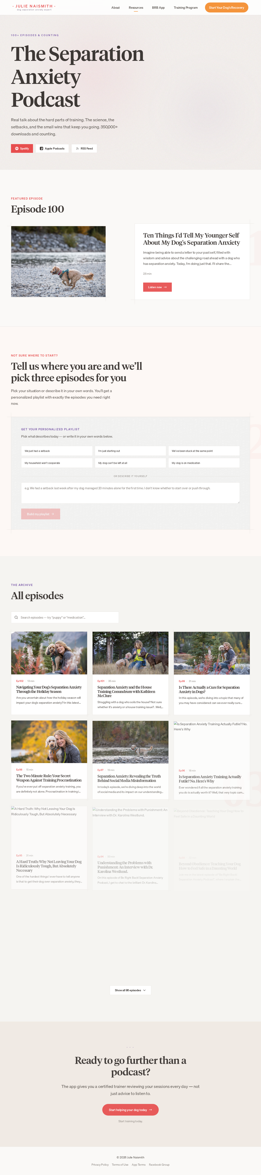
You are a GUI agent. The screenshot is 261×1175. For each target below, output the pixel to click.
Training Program (186, 7)
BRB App (158, 7)
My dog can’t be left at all (112, 469)
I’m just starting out (109, 457)
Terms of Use (120, 1165)
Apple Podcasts (52, 148)
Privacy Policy (100, 1165)
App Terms (138, 1165)
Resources (136, 7)
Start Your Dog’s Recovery (226, 7)
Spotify (22, 148)
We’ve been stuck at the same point (192, 457)
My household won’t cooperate (42, 469)
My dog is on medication (186, 469)
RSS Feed (84, 148)
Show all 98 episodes (130, 995)
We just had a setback (37, 457)
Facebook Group (159, 1165)
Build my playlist (40, 520)
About (115, 7)
